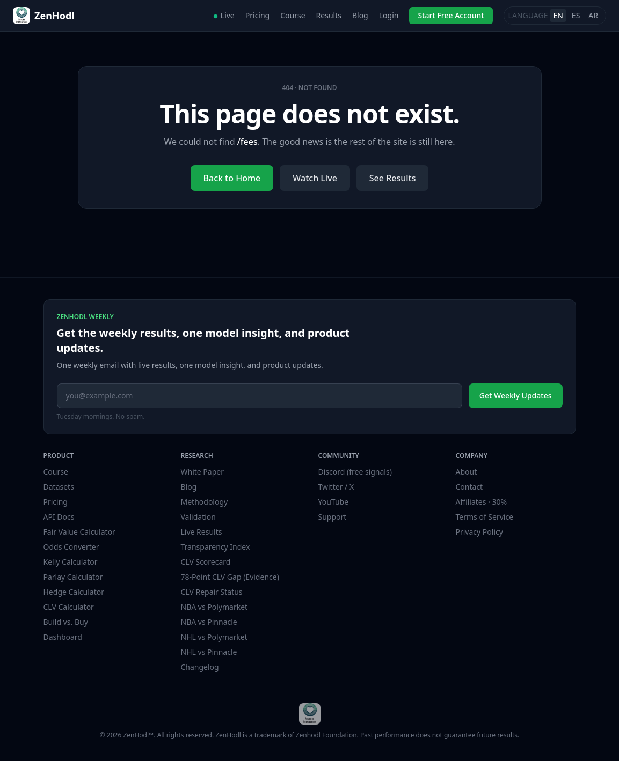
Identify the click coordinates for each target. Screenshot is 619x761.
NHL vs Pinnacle (209, 652)
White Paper (202, 472)
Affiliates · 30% (481, 502)
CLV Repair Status (212, 592)
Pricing (257, 15)
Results (328, 15)
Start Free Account (451, 15)
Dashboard (62, 637)
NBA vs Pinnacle (209, 622)
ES (576, 15)
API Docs (59, 517)
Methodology (204, 502)
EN (558, 15)
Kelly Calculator (70, 562)
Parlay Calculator (73, 577)
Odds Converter (71, 547)
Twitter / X (336, 487)
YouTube (333, 502)
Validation (198, 517)
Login (389, 15)
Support (332, 517)
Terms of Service (485, 517)
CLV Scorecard (206, 562)
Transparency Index (215, 547)
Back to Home (232, 178)
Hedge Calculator (73, 592)
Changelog (200, 667)
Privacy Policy (479, 532)
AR (593, 15)
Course (292, 15)
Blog (360, 15)
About (466, 472)
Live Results (201, 532)
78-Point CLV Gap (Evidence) (230, 577)
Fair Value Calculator (79, 532)
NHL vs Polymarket (214, 637)
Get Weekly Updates (515, 395)
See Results (392, 178)
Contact (469, 487)
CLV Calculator (68, 607)
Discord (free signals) (355, 472)
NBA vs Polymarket (214, 607)
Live (224, 15)
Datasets (58, 487)
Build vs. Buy (65, 622)
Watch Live (315, 178)
